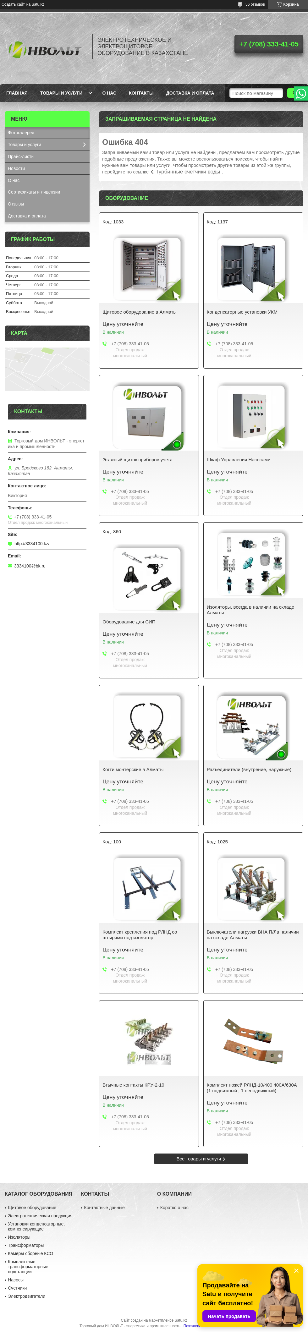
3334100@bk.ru (30, 565)
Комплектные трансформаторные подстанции (28, 1266)
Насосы (16, 1279)
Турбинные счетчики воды (189, 172)
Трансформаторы (26, 1245)
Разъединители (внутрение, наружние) (249, 769)
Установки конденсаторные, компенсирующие (36, 1226)
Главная (17, 93)
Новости (16, 168)
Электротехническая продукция (40, 1215)
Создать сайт (13, 4)
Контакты (141, 93)
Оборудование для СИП (128, 621)
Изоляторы (19, 1237)
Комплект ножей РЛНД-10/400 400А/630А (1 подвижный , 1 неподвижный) (252, 1087)
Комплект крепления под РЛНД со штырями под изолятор (139, 934)
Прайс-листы (21, 156)
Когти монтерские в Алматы (132, 769)
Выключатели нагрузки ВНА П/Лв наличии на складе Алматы (253, 934)
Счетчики (17, 1288)
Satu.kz (180, 1320)
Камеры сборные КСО (30, 1253)
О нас (109, 93)
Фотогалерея (21, 132)
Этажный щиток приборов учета (137, 459)
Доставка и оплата (190, 93)
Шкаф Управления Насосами (239, 459)
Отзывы (16, 203)
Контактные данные (104, 1207)
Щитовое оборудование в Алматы (139, 312)
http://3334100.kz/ (31, 543)
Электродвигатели (26, 1296)
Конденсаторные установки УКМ (242, 312)
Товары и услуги (61, 93)
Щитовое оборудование (32, 1207)
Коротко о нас (174, 1207)
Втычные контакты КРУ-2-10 (133, 1085)
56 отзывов (255, 4)
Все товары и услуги (199, 1158)
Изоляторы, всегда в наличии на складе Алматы (250, 609)
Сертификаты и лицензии (34, 192)
